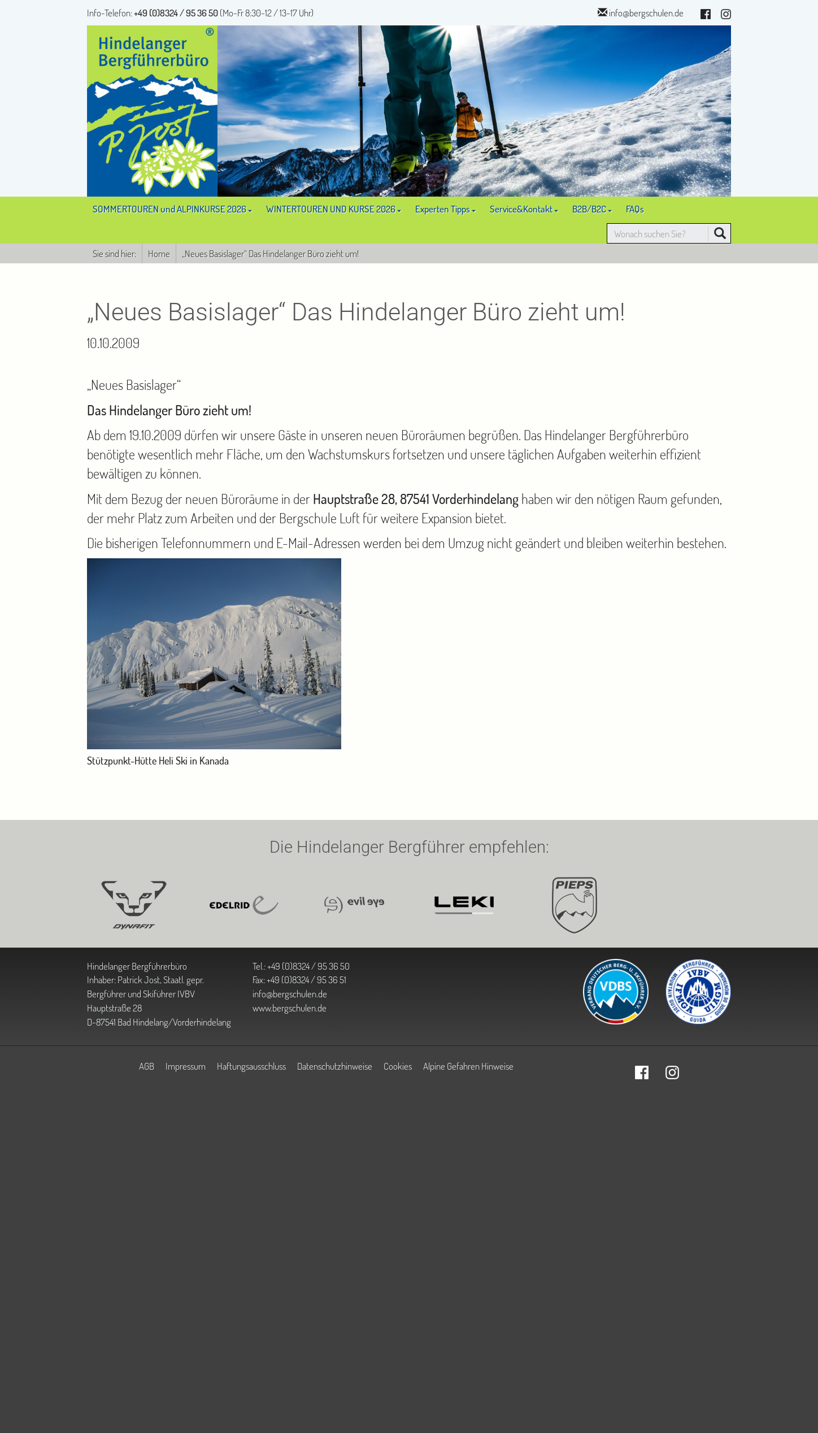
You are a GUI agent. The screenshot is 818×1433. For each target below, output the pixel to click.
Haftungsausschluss (251, 1065)
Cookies (398, 1065)
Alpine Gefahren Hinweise (468, 1065)
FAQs (635, 208)
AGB (146, 1065)
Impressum (186, 1065)
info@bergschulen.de (646, 12)
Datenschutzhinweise (334, 1065)
